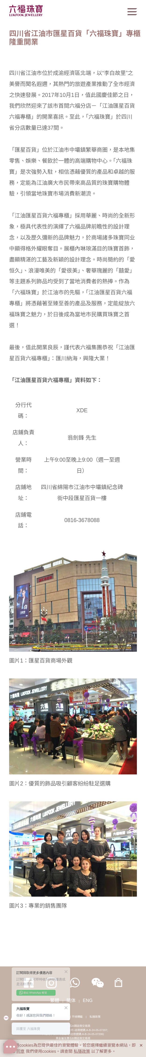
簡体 (71, 1000)
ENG (88, 1000)
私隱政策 (94, 1016)
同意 (20, 1051)
